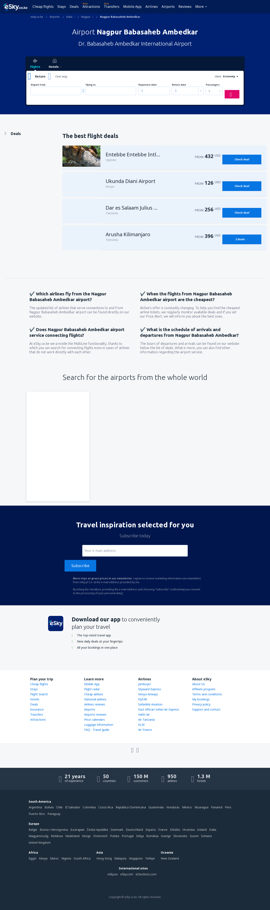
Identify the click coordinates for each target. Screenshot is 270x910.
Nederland (72, 836)
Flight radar (92, 689)
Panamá (216, 807)
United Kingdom (40, 842)
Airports (168, 6)
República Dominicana (131, 807)
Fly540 (142, 699)
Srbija (140, 836)
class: (218, 76)
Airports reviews (95, 714)
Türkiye (150, 858)
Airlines (151, 6)
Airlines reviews (94, 704)
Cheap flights (43, 6)
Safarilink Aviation (150, 704)
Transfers (111, 6)
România (152, 836)
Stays (61, 6)
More (199, 6)
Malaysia (120, 858)
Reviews (185, 6)
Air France (145, 730)
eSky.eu (113, 874)
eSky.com (126, 874)
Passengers (213, 84)
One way (61, 76)
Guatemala (156, 807)
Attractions (91, 6)
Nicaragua (201, 807)
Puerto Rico (37, 814)
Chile (59, 807)
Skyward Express (149, 689)
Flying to (91, 84)
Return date (179, 84)
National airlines (95, 699)
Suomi (194, 836)
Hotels (34, 699)
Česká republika (97, 830)
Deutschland (134, 830)
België (33, 830)
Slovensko (180, 836)
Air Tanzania (146, 720)
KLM (141, 725)
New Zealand (170, 858)
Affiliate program (203, 689)
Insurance (37, 709)
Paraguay (53, 814)
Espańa (151, 830)
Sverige (166, 836)
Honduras (173, 807)
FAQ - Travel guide (96, 730)
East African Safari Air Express (158, 709)
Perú (228, 807)
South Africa (82, 858)
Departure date (147, 84)
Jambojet (144, 684)
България (77, 830)
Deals (74, 6)
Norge (86, 836)
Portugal (128, 836)
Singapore (136, 858)
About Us (198, 684)
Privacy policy (201, 704)
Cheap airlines (93, 694)
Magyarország (38, 836)
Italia (212, 830)
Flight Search (39, 694)
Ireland (202, 830)
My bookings (201, 699)
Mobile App (132, 6)
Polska (114, 836)
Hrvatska (188, 830)
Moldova (57, 836)
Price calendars (94, 720)
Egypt (32, 858)
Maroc (54, 858)
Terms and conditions (207, 694)
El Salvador (72, 807)
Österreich (100, 836)
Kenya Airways (148, 694)
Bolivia (49, 807)
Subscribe (80, 565)
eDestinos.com (146, 874)
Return (40, 76)
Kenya (43, 858)
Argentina (35, 807)
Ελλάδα (175, 830)
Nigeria (66, 858)
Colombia (89, 807)
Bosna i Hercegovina (54, 830)
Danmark (117, 830)
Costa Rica (105, 807)
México (187, 807)
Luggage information (98, 725)
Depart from (38, 84)
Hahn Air (144, 714)
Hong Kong (104, 858)
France (162, 830)
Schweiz (206, 836)
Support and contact (206, 709)
